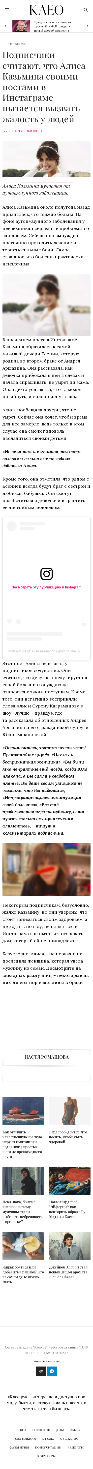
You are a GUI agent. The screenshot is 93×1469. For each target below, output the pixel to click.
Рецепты (75, 1447)
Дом (60, 1430)
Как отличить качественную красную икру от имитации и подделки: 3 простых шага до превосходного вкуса (22, 1144)
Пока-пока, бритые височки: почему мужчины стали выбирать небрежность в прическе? (22, 1212)
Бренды (19, 1430)
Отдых (48, 1438)
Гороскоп (41, 1430)
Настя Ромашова (27, 131)
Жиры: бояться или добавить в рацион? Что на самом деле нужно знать (23, 1274)
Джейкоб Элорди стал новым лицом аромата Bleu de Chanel (68, 1272)
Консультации (48, 1447)
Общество (69, 1438)
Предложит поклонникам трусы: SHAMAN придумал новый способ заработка (52, 26)
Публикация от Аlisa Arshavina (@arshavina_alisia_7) (49, 651)
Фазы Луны (19, 1447)
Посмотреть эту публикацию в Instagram (46, 587)
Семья (75, 1430)
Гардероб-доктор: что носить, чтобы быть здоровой (68, 1137)
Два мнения (25, 1438)
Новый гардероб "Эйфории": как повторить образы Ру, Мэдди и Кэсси (67, 1209)
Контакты (46, 1456)
